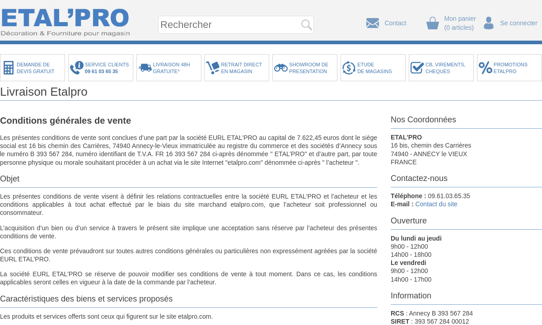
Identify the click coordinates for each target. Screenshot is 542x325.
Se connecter (519, 23)
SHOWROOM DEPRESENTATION (308, 68)
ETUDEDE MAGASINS (374, 68)
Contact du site (436, 204)
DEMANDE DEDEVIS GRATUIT (36, 68)
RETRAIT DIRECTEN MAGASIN (241, 68)
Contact (395, 23)
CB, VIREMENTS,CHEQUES (445, 68)
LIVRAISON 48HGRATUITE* (171, 68)
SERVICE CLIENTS (108, 68)
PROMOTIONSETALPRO (511, 68)
